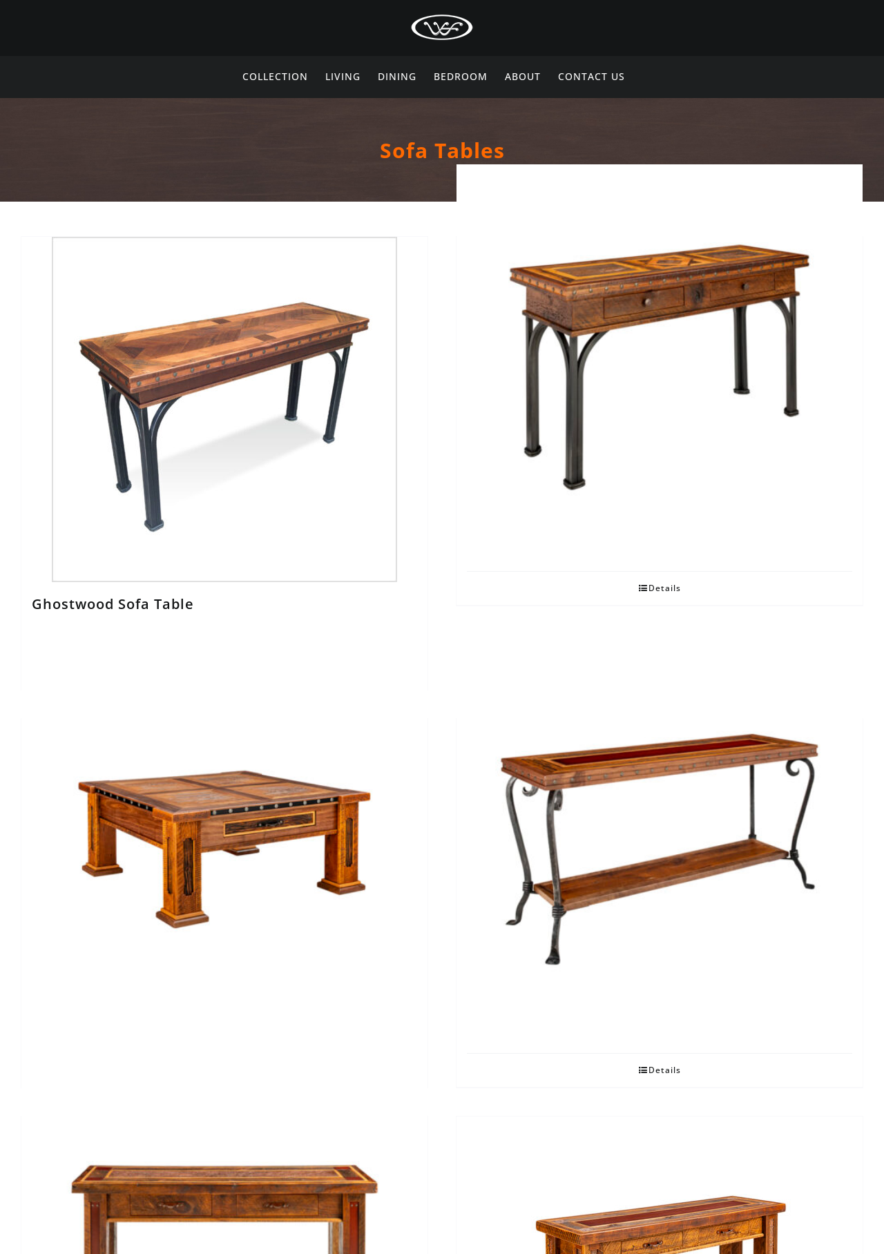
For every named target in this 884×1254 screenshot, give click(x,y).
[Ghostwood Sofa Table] (224, 409)
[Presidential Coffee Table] (224, 849)
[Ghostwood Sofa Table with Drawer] (660, 367)
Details (664, 588)
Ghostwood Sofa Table (113, 604)
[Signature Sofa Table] (660, 849)
